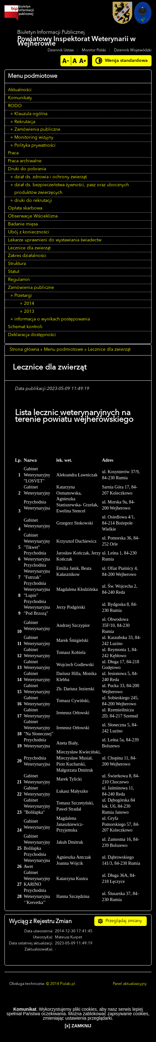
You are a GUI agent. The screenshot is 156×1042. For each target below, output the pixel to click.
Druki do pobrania (27, 169)
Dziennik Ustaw (61, 50)
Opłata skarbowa (25, 208)
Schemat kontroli (25, 327)
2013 (29, 311)
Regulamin (19, 279)
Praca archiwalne (25, 161)
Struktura (17, 263)
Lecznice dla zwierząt (29, 248)
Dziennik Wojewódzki (133, 50)
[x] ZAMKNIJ (78, 1025)
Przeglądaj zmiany (123, 921)
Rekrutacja (24, 122)
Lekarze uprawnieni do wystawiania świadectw (54, 240)
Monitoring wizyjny (33, 137)
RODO (15, 106)
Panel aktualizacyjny (130, 984)
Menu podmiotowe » (65, 349)
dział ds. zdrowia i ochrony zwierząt (50, 177)
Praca (13, 153)
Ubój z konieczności (28, 232)
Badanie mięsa (23, 224)
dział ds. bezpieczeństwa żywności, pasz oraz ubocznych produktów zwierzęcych (71, 189)
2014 (29, 303)
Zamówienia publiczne (37, 129)
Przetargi (23, 295)
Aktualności (20, 90)
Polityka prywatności (35, 145)
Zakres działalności (27, 255)
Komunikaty (20, 98)
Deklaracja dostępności (32, 335)
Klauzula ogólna (30, 114)
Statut (13, 271)
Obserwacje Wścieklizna (33, 216)
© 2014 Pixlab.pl (60, 984)
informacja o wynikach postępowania (52, 319)
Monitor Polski (94, 50)
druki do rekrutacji (33, 200)
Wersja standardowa (126, 60)
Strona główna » (26, 349)
